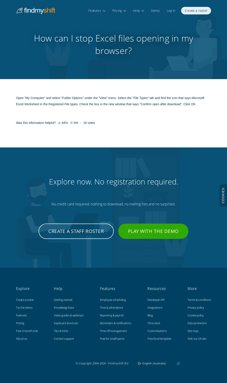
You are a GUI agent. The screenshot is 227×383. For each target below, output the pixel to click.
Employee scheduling (113, 300)
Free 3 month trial (26, 331)
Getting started (63, 300)
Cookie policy (196, 315)
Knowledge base (64, 308)
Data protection (197, 323)
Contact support (64, 339)
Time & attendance (111, 308)
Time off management (113, 331)
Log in (171, 10)
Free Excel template (159, 339)
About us (21, 339)
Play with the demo (153, 231)
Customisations (156, 331)
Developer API (156, 300)
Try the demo (24, 308)
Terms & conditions (199, 300)
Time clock (153, 323)
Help (136, 10)
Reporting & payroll (111, 315)
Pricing (117, 10)
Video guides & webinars (69, 315)
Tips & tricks (61, 331)
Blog (150, 315)
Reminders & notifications (115, 323)
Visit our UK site (197, 339)
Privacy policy (196, 308)
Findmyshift (53, 363)
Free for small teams (112, 339)
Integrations (154, 308)
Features (94, 10)
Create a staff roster (76, 231)
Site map (193, 331)
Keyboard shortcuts (66, 323)
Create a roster (196, 10)
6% (74, 123)
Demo (155, 10)
